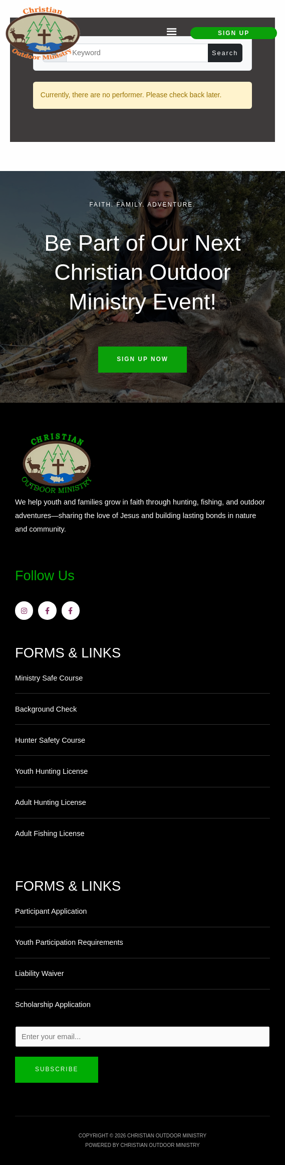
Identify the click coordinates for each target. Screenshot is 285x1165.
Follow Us (45, 575)
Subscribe (56, 1069)
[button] (171, 33)
